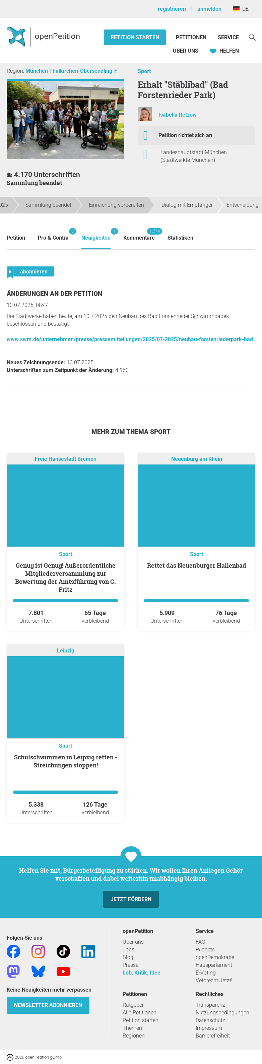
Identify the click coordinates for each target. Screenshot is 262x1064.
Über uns (133, 942)
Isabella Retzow (177, 115)
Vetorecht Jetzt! (214, 980)
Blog (128, 957)
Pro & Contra (53, 234)
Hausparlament (214, 965)
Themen (132, 1028)
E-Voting (206, 972)
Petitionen (192, 37)
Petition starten (135, 37)
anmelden (209, 9)
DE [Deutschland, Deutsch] (241, 9)
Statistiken (180, 238)
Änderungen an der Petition (54, 294)
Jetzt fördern (131, 899)
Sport (144, 71)
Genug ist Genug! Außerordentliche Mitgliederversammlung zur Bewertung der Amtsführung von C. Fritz (65, 577)
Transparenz (210, 1005)
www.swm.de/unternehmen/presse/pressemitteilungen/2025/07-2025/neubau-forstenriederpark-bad (130, 339)
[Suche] (252, 37)
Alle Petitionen (139, 1012)
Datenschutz (210, 1020)
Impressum (209, 1028)
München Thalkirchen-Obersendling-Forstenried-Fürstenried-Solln (105, 71)
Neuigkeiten (96, 234)
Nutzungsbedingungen (222, 1012)
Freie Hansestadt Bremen (65, 459)
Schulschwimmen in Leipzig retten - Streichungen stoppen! (65, 761)
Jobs (128, 949)
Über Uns (185, 51)
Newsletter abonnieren (48, 1005)
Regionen (134, 1035)
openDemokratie (215, 957)
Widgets (205, 949)
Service (228, 37)
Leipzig (65, 650)
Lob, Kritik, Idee (141, 972)
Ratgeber (133, 1005)
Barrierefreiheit (213, 1035)
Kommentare (139, 234)
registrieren (172, 9)
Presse (130, 965)
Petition (16, 238)
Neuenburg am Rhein (196, 459)
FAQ (200, 942)
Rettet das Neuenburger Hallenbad (196, 565)
